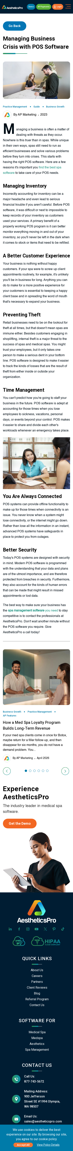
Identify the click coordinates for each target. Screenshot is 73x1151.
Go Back (15, 26)
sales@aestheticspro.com (43, 1121)
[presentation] (7, 771)
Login (58, 6)
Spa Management (37, 1049)
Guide (36, 106)
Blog (37, 993)
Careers (37, 976)
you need (33, 610)
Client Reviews (37, 987)
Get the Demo (20, 823)
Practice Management (15, 106)
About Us (37, 970)
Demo (31, 7)
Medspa (37, 1038)
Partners (37, 982)
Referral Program (37, 999)
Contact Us (37, 1005)
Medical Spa (37, 1032)
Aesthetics (37, 1044)
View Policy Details (48, 1144)
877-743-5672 (34, 1081)
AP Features (9, 715)
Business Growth (55, 106)
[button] (26, 771)
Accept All (23, 1144)
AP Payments (44, 7)
